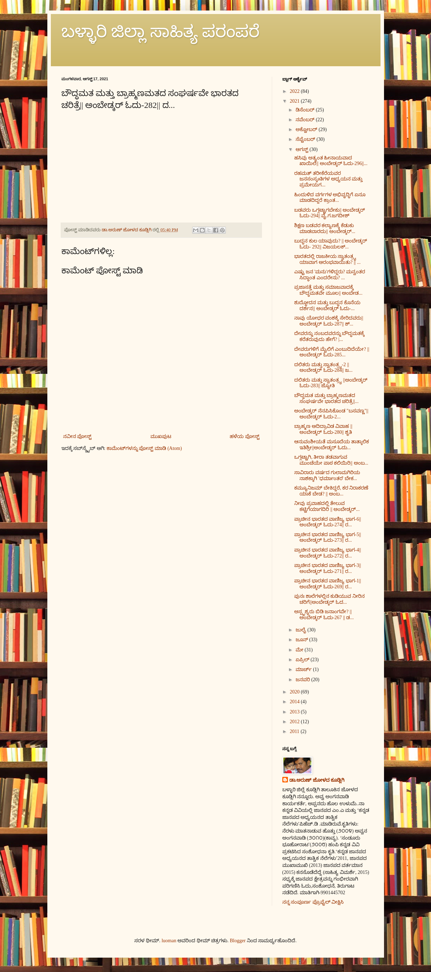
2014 (295, 701)
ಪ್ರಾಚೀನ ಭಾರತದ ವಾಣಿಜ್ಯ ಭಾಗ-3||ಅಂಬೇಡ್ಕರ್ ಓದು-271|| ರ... (327, 568)
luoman (169, 940)
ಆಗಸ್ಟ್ (303, 149)
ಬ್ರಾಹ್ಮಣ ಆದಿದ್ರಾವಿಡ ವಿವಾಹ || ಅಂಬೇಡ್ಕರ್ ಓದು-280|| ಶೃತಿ (323, 429)
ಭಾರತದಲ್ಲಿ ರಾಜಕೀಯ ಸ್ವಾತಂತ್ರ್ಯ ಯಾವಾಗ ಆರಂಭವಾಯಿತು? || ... (327, 259)
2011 (295, 731)
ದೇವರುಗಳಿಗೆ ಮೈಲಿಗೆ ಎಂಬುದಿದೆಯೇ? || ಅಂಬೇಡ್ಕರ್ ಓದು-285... (331, 352)
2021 (295, 101)
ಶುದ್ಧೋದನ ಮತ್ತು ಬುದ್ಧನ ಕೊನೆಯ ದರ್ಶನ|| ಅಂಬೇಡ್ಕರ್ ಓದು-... (327, 305)
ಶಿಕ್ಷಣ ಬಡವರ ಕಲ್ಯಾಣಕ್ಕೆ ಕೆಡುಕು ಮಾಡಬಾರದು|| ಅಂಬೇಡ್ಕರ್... (324, 228)
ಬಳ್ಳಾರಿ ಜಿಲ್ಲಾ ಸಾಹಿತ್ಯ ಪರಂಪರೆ (160, 31)
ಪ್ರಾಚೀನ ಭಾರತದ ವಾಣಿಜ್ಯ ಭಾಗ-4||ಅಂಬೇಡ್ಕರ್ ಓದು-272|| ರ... (327, 553)
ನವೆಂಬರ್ (306, 119)
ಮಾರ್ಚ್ (304, 669)
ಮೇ (300, 649)
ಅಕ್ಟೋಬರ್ (307, 129)
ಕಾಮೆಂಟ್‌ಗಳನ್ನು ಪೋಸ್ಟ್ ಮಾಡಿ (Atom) (144, 448)
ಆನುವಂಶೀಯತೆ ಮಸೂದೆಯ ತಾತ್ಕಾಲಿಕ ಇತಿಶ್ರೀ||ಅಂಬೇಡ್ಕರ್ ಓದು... (331, 444)
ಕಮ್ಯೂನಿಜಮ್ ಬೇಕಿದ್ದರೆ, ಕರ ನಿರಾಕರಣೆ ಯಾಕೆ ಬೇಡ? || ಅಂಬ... (331, 491)
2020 (295, 691)
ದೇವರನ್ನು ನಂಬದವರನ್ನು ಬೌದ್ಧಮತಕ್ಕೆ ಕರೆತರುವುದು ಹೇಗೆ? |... (329, 336)
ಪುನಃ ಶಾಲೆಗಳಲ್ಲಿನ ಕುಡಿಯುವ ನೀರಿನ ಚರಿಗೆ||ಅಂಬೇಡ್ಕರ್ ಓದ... (329, 599)
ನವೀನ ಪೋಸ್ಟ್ (77, 436)
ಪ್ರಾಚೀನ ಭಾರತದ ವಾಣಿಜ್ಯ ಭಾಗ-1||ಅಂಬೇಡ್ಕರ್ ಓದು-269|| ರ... (327, 583)
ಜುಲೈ (302, 629)
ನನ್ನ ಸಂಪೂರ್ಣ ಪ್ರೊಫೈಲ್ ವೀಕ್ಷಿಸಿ (313, 902)
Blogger (237, 940)
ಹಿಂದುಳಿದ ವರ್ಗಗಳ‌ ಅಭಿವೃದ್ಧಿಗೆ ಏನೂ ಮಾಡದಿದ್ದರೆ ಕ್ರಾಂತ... (329, 197)
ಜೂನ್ (302, 639)
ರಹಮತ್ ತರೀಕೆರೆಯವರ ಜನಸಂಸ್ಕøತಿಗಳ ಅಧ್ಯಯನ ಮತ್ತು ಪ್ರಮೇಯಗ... (328, 179)
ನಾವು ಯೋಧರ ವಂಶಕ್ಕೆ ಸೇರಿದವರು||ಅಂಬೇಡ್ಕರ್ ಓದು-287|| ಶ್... (328, 321)
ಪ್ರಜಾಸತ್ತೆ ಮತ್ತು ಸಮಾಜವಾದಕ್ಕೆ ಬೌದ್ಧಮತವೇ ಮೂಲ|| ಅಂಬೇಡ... (328, 290)
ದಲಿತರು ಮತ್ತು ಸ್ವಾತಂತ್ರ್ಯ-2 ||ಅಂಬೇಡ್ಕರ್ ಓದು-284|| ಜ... (323, 367)
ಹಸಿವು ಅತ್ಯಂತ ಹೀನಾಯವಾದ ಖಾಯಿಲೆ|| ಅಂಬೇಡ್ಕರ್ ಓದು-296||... (330, 160)
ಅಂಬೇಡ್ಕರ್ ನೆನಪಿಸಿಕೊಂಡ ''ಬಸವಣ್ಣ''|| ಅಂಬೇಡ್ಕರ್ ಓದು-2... (331, 413)
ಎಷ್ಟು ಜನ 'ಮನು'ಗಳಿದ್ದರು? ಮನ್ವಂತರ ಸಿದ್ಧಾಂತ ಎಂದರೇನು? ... (329, 274)
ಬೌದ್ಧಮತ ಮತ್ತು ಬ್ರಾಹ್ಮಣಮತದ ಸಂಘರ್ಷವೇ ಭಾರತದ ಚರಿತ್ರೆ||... (326, 398)
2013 (295, 711)
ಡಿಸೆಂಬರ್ (306, 109)
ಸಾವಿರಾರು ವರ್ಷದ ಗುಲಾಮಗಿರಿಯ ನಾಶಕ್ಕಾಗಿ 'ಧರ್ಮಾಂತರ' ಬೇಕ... (327, 475)
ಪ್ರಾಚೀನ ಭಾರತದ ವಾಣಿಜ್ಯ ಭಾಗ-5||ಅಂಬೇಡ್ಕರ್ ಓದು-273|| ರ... (327, 537)
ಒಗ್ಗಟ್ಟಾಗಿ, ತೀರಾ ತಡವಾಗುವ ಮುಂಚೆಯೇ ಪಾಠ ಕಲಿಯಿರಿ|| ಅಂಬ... (331, 460)
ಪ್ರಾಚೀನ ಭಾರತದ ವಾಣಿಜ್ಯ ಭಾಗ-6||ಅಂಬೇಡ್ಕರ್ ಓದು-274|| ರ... (327, 522)
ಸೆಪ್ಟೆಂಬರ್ (306, 139)
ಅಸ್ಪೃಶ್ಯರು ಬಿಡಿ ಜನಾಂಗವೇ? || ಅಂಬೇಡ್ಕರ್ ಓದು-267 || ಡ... (323, 614)
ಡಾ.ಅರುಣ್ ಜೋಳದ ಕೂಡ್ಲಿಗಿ (317, 780)
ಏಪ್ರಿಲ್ (303, 659)
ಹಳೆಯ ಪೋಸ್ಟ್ (245, 436)
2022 (295, 91)
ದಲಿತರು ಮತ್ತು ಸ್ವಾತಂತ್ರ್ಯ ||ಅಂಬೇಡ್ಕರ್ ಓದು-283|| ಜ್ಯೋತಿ (330, 383)
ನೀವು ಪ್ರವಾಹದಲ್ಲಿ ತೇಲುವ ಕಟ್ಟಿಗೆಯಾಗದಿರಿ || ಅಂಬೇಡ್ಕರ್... (326, 506)
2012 (295, 721)
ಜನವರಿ (303, 679)
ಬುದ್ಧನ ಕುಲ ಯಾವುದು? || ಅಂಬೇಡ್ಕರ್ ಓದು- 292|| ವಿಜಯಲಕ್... (330, 243)
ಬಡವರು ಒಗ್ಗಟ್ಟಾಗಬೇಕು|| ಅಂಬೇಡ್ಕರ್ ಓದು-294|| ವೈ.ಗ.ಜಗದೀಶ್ (329, 213)
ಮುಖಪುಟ (160, 436)
